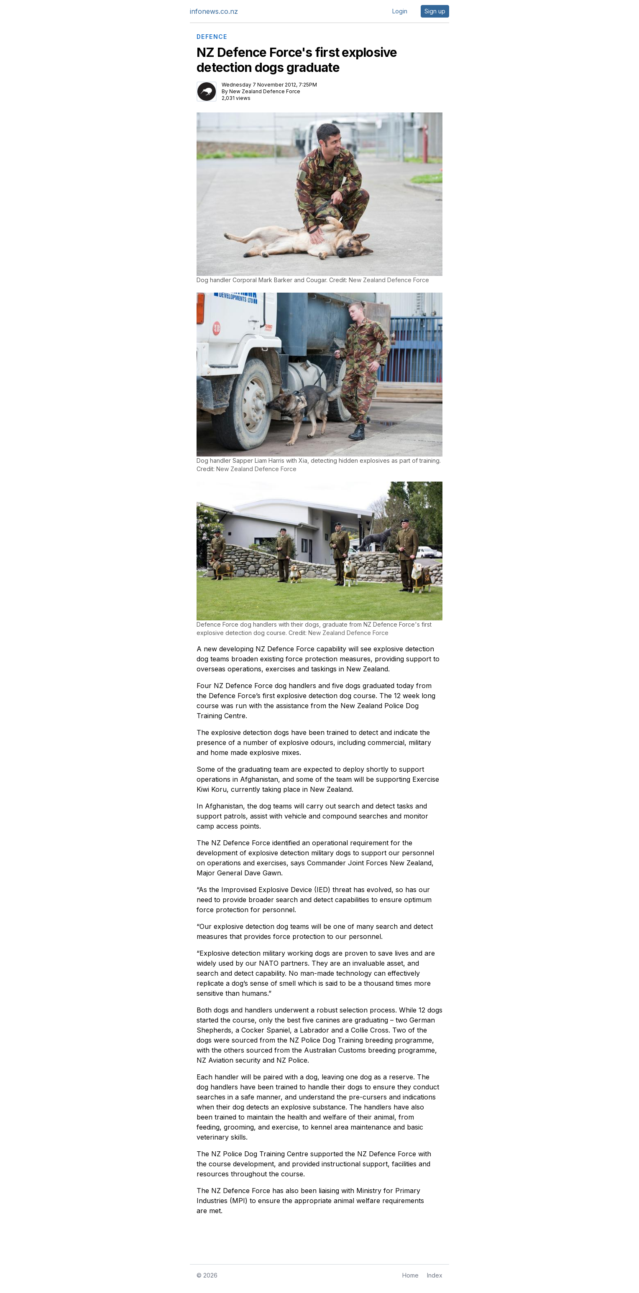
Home (410, 1275)
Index (434, 1275)
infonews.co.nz (214, 11)
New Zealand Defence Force (264, 91)
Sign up (434, 11)
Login (399, 11)
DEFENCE (212, 37)
